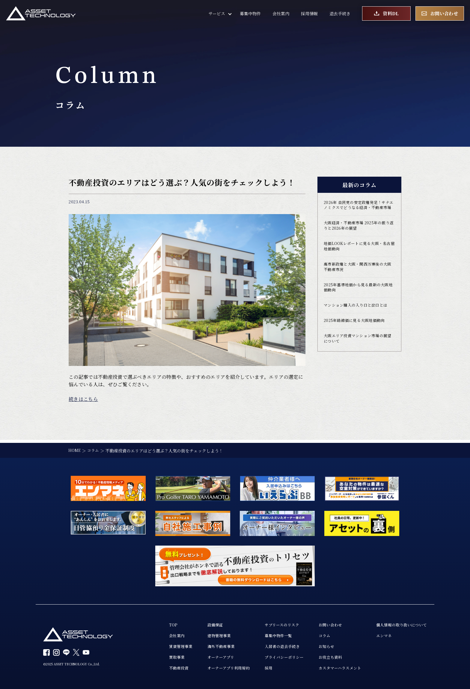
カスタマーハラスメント (334, 668)
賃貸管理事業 (166, 645)
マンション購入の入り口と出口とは (358, 318)
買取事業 (162, 657)
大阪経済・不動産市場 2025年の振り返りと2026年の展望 (359, 234)
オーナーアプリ (208, 657)
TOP (158, 623)
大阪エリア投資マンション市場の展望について (358, 353)
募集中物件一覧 (269, 634)
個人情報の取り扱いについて (399, 623)
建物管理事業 (206, 634)
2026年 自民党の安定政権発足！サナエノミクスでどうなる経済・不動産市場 (359, 209)
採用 (258, 668)
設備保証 (202, 623)
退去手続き (339, 15)
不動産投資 (164, 668)
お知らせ (319, 645)
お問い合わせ (324, 623)
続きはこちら (83, 399)
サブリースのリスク (273, 623)
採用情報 (309, 15)
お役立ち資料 (324, 657)
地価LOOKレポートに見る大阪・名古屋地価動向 (358, 256)
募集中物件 (250, 15)
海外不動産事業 (208, 645)
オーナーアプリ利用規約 (216, 668)
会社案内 (280, 15)
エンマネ (380, 634)
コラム (317, 634)
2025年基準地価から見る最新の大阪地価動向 (359, 299)
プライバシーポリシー (275, 657)
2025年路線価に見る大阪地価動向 (356, 334)
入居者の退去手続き (273, 645)
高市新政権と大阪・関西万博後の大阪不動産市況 (358, 278)
